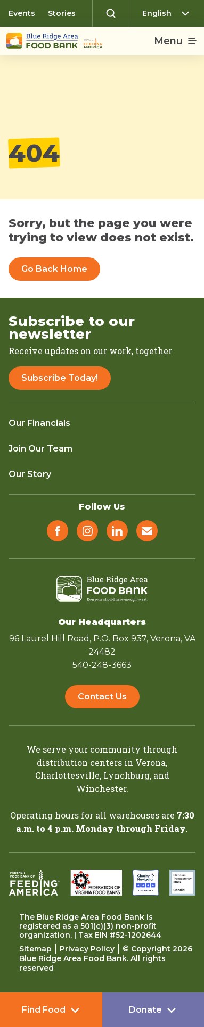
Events (22, 13)
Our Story (30, 474)
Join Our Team (40, 449)
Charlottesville (67, 775)
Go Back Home (54, 269)
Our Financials (39, 423)
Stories (62, 13)
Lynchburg (126, 775)
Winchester (101, 788)
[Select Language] (168, 13)
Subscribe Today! (59, 378)
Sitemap (35, 949)
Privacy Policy (87, 949)
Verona (150, 762)
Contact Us (102, 696)
